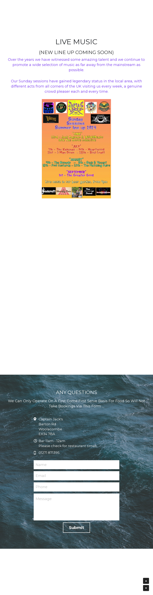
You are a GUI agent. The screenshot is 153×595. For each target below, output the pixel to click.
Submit (76, 545)
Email (41, 493)
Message (44, 516)
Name (41, 482)
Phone (41, 504)
